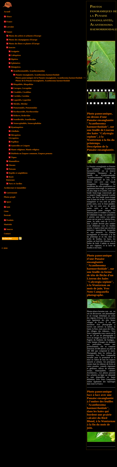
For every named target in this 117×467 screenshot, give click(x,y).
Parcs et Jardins (15, 184)
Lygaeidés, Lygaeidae (22, 100)
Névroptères (14, 138)
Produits (9, 220)
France (9, 22)
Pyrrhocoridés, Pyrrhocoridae (25, 112)
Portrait (7, 215)
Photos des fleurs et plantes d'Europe (24, 44)
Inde (8, 207)
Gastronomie (11, 193)
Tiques (14, 157)
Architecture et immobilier (15, 188)
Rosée (11, 177)
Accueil (7, 12)
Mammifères (14, 161)
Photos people (10, 197)
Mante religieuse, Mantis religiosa (25, 150)
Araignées (15, 51)
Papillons (15, 142)
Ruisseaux (10, 180)
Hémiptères (16, 67)
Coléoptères (16, 55)
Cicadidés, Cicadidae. (22, 92)
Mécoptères (16, 135)
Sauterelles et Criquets (20, 146)
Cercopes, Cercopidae (22, 88)
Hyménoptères (17, 127)
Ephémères (15, 63)
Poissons (12, 169)
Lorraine (10, 27)
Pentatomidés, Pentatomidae (25, 108)
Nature (9, 32)
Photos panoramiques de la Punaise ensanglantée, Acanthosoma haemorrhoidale (51, 78)
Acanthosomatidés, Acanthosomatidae (29, 71)
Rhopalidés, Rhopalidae (23, 84)
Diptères (14, 59)
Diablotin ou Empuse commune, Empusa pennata (31, 153)
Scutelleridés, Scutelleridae (24, 119)
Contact (7, 234)
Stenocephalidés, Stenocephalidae (27, 123)
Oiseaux (12, 165)
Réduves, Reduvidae (21, 115)
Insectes (12, 47)
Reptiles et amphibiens (18, 173)
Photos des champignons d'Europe (23, 40)
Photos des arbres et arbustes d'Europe (25, 36)
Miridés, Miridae (20, 104)
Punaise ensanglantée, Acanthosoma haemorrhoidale (37, 75)
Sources (9, 229)
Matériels (8, 224)
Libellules (15, 131)
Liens (6, 211)
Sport (8, 202)
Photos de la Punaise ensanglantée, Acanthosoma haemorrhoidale (43, 81)
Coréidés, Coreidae (21, 96)
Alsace (9, 16)
